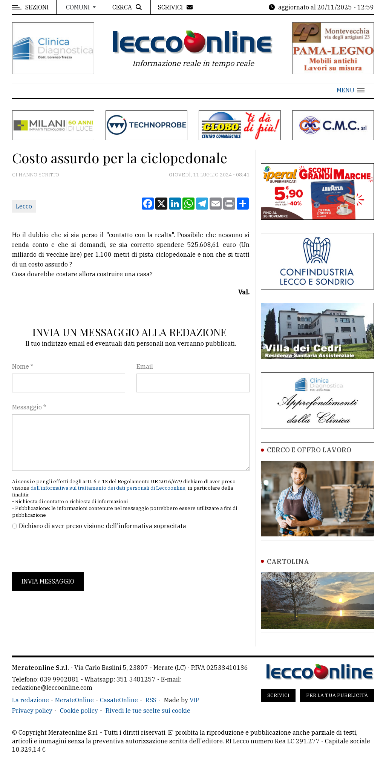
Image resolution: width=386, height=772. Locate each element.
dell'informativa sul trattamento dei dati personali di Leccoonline (108, 488)
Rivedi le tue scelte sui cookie (148, 710)
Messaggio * (29, 407)
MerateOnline (74, 700)
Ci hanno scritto (35, 175)
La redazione (30, 700)
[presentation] (69, 551)
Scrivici (278, 695)
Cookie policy (79, 710)
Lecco (24, 206)
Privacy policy (32, 710)
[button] (350, 90)
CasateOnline (119, 700)
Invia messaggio (47, 581)
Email (144, 366)
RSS (151, 700)
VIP (194, 700)
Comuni (78, 7)
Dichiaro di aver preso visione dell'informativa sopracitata (102, 526)
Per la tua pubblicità (337, 695)
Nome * (22, 366)
